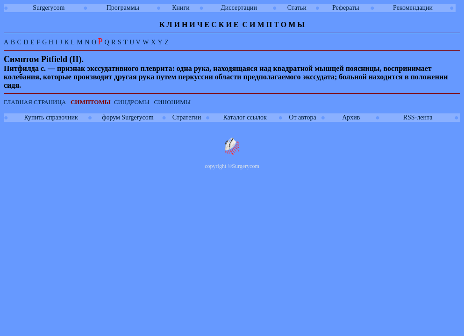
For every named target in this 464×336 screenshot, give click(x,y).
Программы (123, 7)
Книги (181, 7)
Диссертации (239, 7)
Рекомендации (413, 7)
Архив (351, 117)
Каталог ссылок (244, 117)
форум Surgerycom (127, 117)
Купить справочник (51, 117)
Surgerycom (48, 7)
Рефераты (345, 7)
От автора (302, 117)
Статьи (297, 7)
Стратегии (186, 117)
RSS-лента (418, 117)
